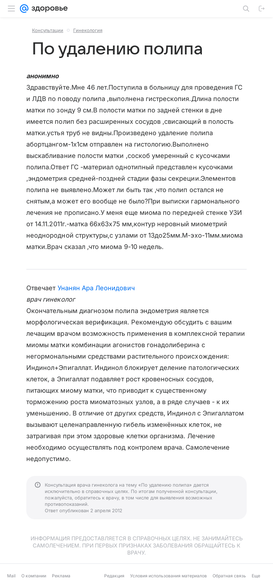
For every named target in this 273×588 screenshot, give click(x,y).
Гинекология (87, 30)
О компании (33, 575)
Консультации (47, 30)
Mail (11, 575)
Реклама (61, 575)
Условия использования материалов (168, 575)
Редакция (114, 575)
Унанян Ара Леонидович (96, 288)
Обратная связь (229, 575)
